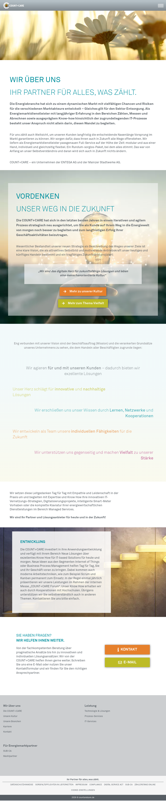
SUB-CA (7, 751)
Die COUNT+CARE (12, 711)
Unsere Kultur (10, 717)
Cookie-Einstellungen (83, 791)
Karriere (7, 727)
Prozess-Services (94, 717)
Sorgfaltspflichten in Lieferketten (54, 785)
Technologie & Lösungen (97, 711)
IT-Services (90, 722)
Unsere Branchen (12, 722)
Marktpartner (10, 757)
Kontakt (7, 732)
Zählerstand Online (145, 785)
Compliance (95, 785)
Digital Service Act (113, 785)
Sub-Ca (128, 785)
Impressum (81, 785)
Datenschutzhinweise (21, 785)
